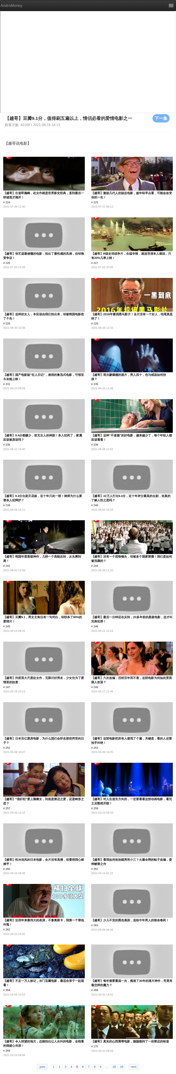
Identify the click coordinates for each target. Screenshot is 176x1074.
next (133, 1066)
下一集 (161, 118)
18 (114, 1066)
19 (121, 1066)
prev (42, 1066)
